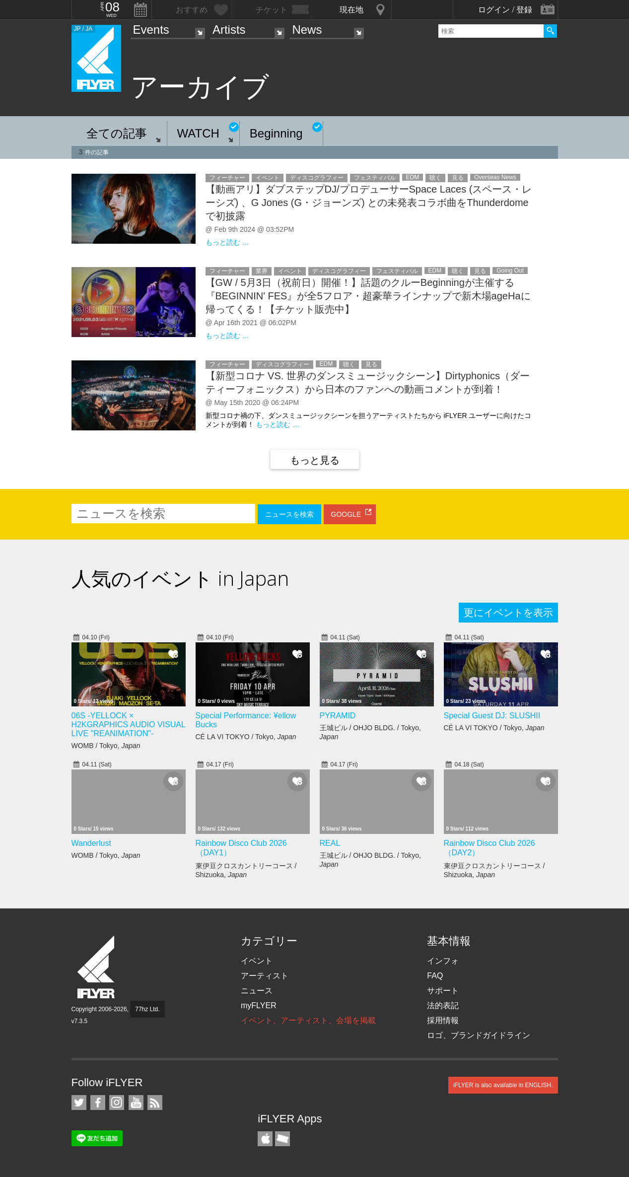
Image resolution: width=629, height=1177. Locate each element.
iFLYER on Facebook (97, 1102)
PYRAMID (338, 715)
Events (151, 29)
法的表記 (443, 1005)
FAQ (435, 975)
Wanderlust (91, 843)
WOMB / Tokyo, (105, 746)
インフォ (443, 961)
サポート (443, 990)
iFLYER (97, 967)
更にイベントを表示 (508, 612)
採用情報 (443, 1020)
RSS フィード (154, 1102)
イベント (257, 961)
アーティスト (264, 975)
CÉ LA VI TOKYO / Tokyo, (246, 737)
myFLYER (259, 1005)
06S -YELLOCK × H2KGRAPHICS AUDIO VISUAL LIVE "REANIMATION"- (128, 724)
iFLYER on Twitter (78, 1102)
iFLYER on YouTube (136, 1102)
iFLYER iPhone (265, 1138)
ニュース (257, 990)
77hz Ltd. (147, 1009)
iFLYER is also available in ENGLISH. (503, 1085)
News (307, 29)
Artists (229, 29)
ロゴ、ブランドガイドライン (478, 1035)
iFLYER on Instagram (116, 1102)
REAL (330, 843)
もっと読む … (227, 242)
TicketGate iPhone (282, 1138)
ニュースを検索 (289, 514)
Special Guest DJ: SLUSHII (492, 715)
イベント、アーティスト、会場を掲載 (308, 1020)
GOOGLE (346, 514)
